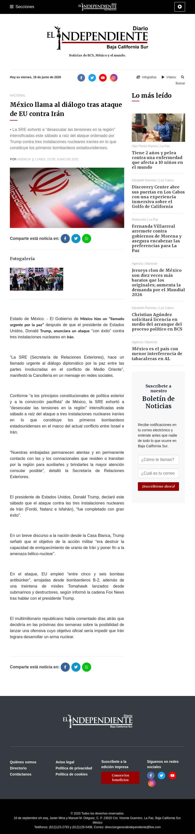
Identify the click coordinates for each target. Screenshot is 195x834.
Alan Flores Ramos (145, 146)
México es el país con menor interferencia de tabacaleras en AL (157, 353)
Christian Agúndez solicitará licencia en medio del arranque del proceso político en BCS (157, 322)
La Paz (165, 146)
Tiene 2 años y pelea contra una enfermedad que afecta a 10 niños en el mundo (157, 160)
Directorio (18, 768)
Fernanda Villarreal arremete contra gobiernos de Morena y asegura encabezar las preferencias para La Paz (157, 238)
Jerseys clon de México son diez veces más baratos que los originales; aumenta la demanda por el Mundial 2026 (158, 282)
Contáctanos (20, 774)
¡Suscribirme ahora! (158, 486)
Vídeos (169, 77)
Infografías (146, 77)
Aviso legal (65, 762)
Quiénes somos (23, 762)
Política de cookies (72, 774)
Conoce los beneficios (120, 777)
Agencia (24, 159)
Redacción (139, 219)
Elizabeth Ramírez (144, 180)
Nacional (17, 95)
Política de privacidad (74, 768)
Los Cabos (166, 180)
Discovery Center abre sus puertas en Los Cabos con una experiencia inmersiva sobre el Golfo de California (158, 196)
